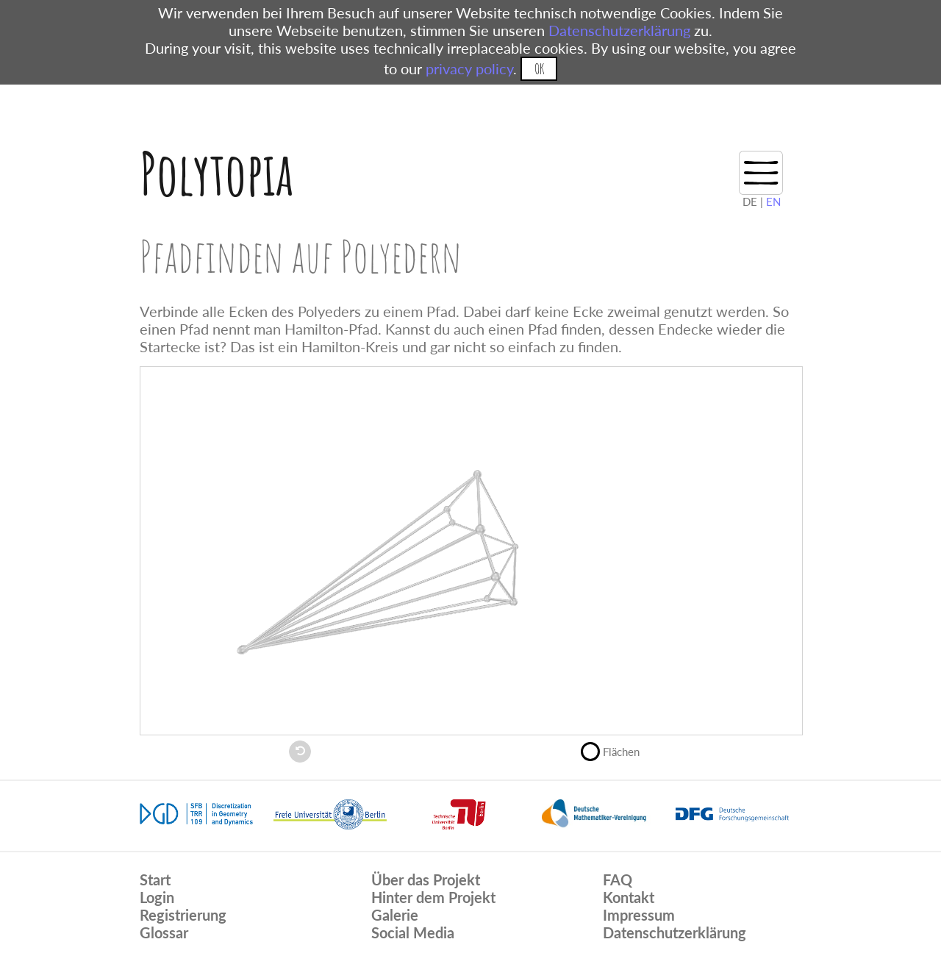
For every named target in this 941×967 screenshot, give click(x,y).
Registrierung (183, 915)
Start (155, 879)
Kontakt (628, 897)
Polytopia (216, 173)
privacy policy (469, 68)
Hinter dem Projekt (433, 897)
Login (157, 897)
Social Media (412, 932)
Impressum (639, 915)
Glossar (164, 932)
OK (539, 69)
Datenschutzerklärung (619, 30)
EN (773, 201)
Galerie (394, 915)
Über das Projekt (425, 879)
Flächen (616, 750)
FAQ (617, 879)
